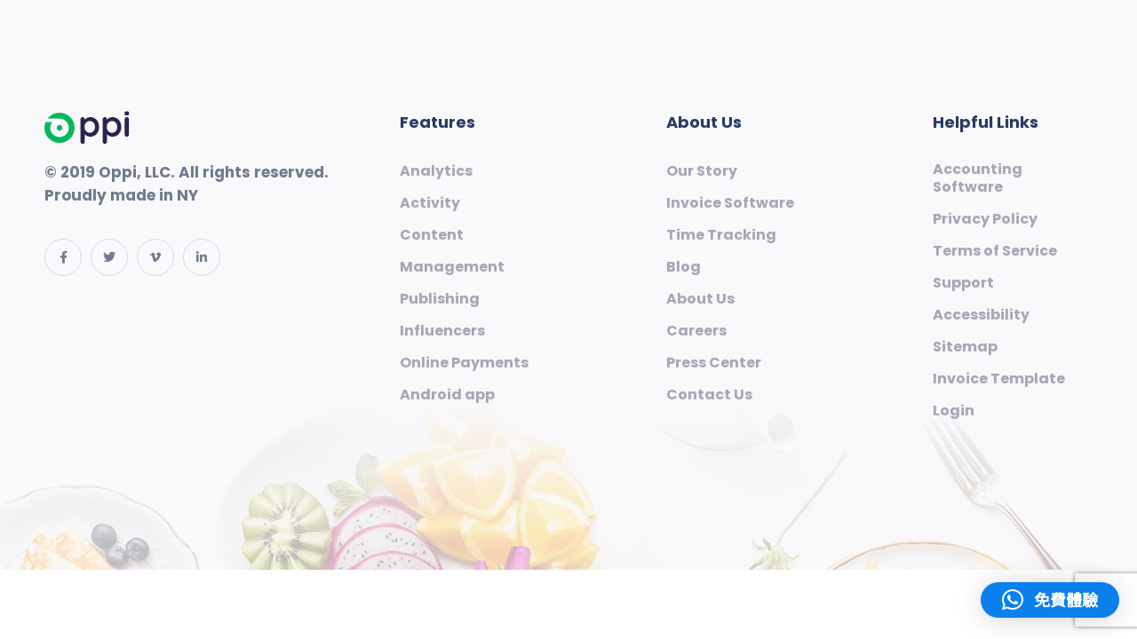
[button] (1050, 600)
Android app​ (447, 395)
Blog (683, 267)
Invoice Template (999, 379)
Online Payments (464, 363)
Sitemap (965, 347)
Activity (430, 203)
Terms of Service (995, 251)
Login (953, 411)
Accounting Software (977, 178)
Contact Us (709, 395)
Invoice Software (730, 203)
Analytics (436, 171)
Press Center (713, 363)
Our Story (701, 171)
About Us (700, 299)
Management (452, 267)
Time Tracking (721, 235)
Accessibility (981, 315)
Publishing (440, 299)
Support (963, 283)
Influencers (442, 331)
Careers (696, 331)
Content (432, 235)
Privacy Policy (985, 219)
